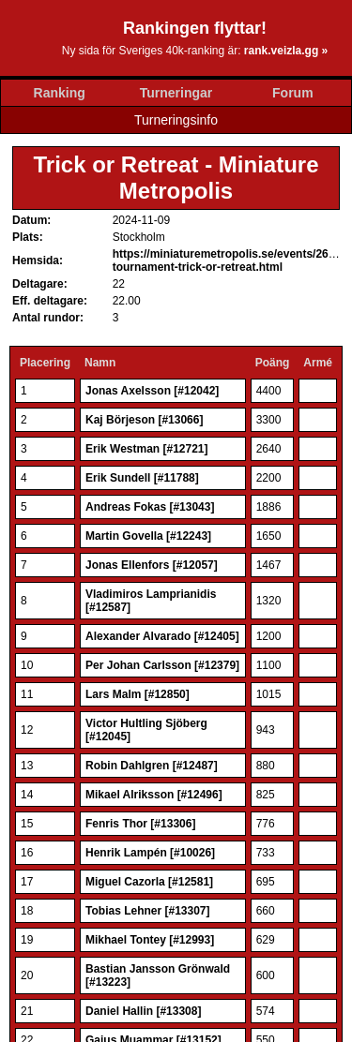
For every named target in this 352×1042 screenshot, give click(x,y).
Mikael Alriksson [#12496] (153, 794)
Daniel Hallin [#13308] (143, 1011)
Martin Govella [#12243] (148, 536)
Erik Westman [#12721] (146, 448)
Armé (317, 362)
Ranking (59, 92)
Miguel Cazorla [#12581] (149, 881)
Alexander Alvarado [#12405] (162, 636)
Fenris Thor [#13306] (140, 823)
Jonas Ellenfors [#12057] (151, 565)
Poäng (272, 362)
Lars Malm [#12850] (137, 694)
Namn (99, 362)
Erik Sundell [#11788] (142, 477)
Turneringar (176, 92)
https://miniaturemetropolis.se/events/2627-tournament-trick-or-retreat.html (228, 260)
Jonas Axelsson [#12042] (152, 390)
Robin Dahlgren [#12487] (151, 765)
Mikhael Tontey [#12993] (149, 939)
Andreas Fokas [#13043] (149, 507)
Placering (45, 362)
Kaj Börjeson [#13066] (144, 419)
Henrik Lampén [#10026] (150, 852)
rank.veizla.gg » (286, 50)
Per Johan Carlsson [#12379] (162, 665)
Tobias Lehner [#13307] (147, 910)
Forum (293, 92)
